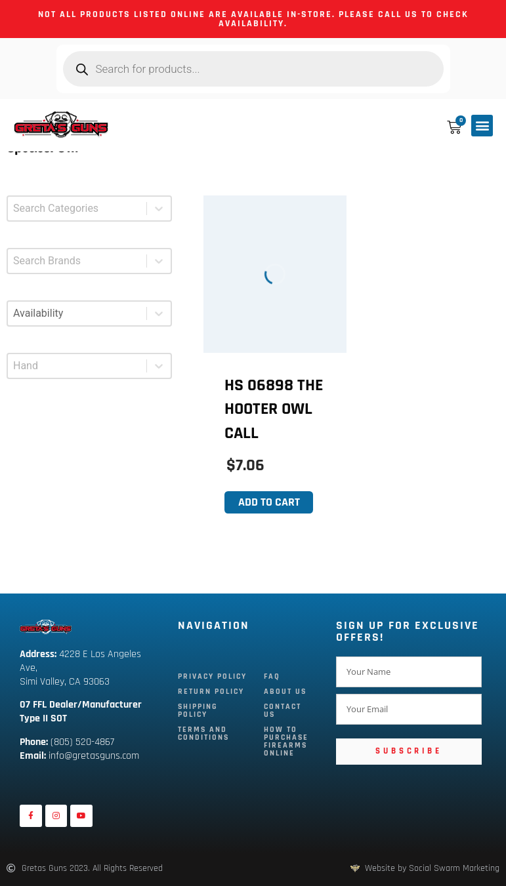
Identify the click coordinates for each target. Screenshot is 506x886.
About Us (285, 691)
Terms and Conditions (203, 733)
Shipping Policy (198, 710)
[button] (482, 125)
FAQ (272, 676)
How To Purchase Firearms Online (286, 741)
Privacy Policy (212, 676)
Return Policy (211, 691)
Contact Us (282, 710)
